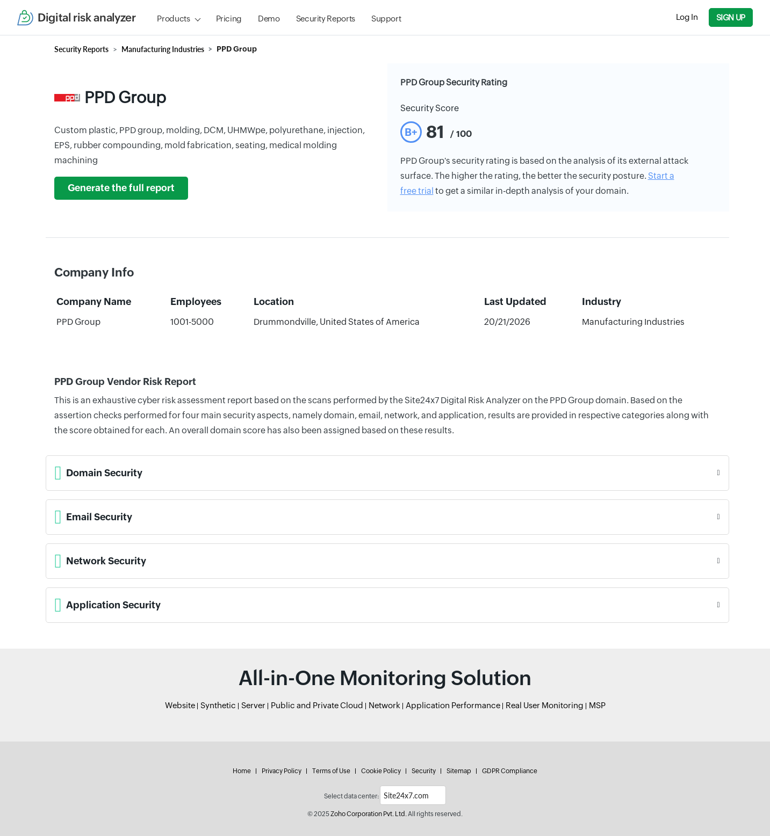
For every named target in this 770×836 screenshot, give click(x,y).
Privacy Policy (281, 771)
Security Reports (325, 18)
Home (242, 771)
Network (384, 705)
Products (173, 18)
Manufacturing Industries (162, 49)
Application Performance (453, 705)
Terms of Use (331, 771)
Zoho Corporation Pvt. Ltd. (368, 814)
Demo (269, 18)
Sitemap (459, 771)
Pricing (229, 18)
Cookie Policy (381, 771)
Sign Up (730, 17)
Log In (687, 16)
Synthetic (218, 705)
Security (424, 771)
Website (180, 705)
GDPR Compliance (509, 771)
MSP (597, 705)
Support (386, 18)
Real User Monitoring (545, 705)
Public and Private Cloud (317, 705)
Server (253, 705)
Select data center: (351, 796)
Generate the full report (121, 188)
